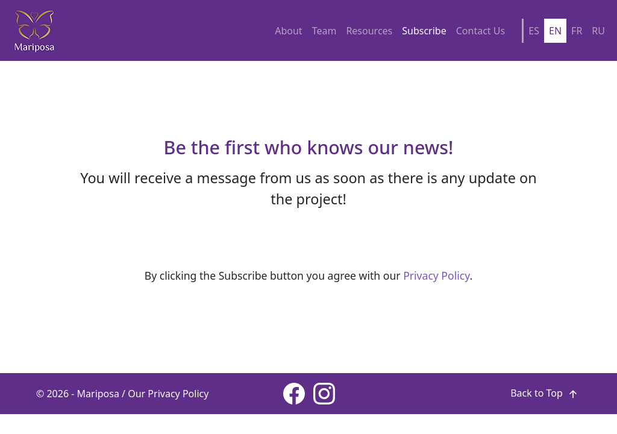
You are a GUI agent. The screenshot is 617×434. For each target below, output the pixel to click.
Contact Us (480, 30)
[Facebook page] (294, 393)
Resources (369, 30)
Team (324, 30)
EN (555, 30)
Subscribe (424, 30)
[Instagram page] (324, 393)
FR (576, 30)
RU (598, 30)
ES (533, 30)
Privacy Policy (436, 275)
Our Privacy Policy (168, 393)
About (288, 30)
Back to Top (545, 393)
